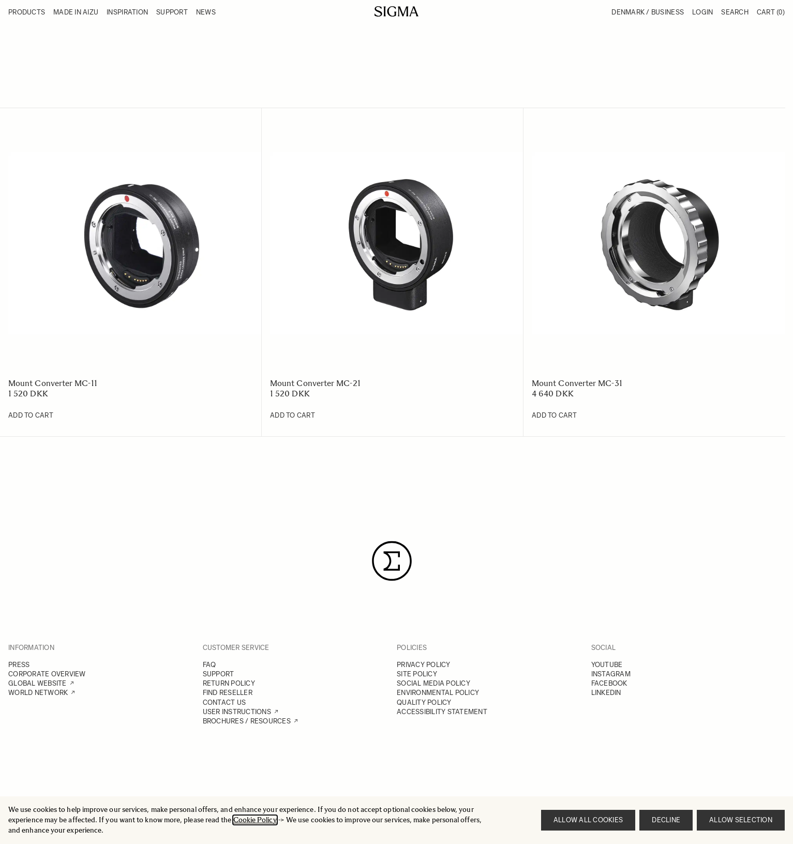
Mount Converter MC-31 (577, 383)
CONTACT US (224, 702)
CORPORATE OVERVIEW (47, 674)
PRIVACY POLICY (424, 665)
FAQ (209, 665)
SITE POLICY (417, 674)
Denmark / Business (647, 12)
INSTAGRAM (611, 674)
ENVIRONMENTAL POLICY (438, 693)
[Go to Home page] (396, 11)
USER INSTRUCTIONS (237, 712)
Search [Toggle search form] (735, 12)
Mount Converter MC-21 (315, 383)
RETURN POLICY (229, 683)
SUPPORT (218, 674)
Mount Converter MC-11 (52, 383)
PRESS (18, 665)
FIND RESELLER (227, 693)
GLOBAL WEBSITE (37, 683)
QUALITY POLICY (424, 702)
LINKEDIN (606, 693)
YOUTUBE (607, 665)
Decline (666, 820)
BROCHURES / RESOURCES (247, 721)
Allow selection (740, 820)
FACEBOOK (609, 683)
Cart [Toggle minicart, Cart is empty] (771, 12)
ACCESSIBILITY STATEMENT (442, 712)
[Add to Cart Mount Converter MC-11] (30, 415)
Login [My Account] (702, 12)
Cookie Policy (255, 820)
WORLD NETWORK (38, 693)
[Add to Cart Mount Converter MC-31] (554, 415)
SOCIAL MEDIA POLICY (433, 683)
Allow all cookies (588, 820)
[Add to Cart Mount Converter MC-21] (292, 415)
